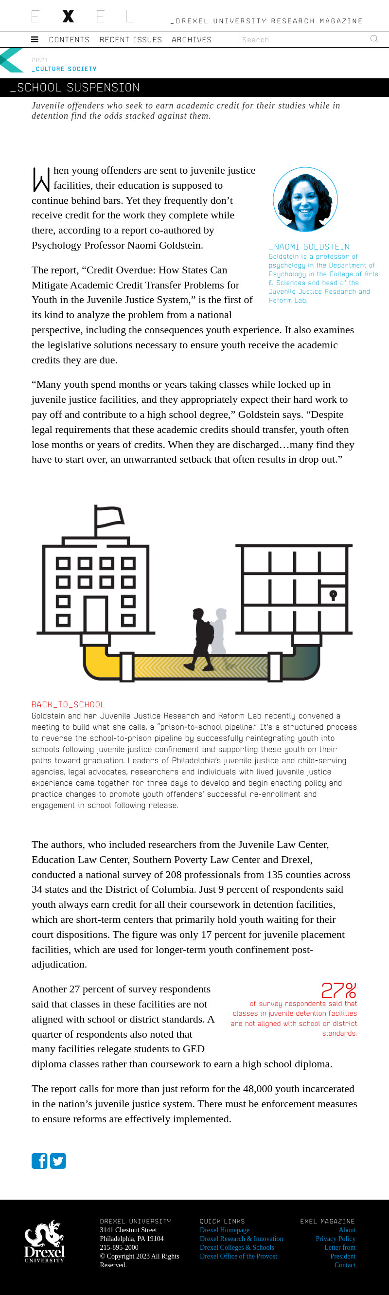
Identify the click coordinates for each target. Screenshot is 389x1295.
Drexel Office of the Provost (238, 1256)
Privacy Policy (335, 1238)
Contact (345, 1265)
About (346, 1230)
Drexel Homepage (224, 1230)
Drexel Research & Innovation (241, 1238)
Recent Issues (131, 39)
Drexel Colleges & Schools (237, 1247)
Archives (192, 39)
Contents (69, 39)
